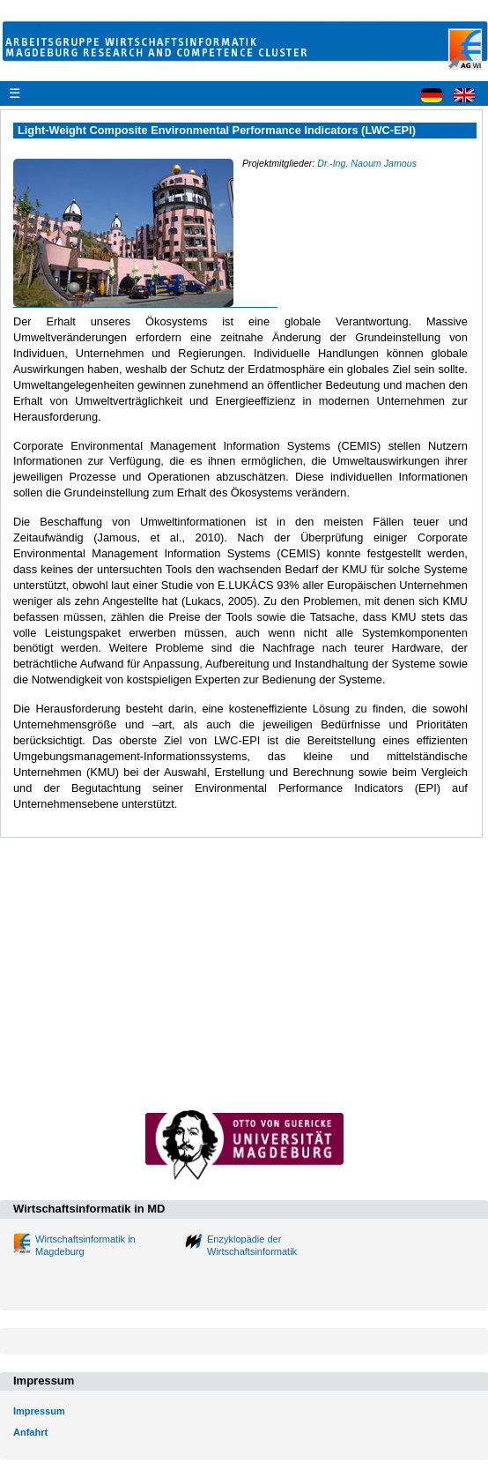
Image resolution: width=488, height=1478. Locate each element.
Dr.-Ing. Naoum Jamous (367, 163)
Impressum (39, 1411)
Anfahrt (30, 1432)
